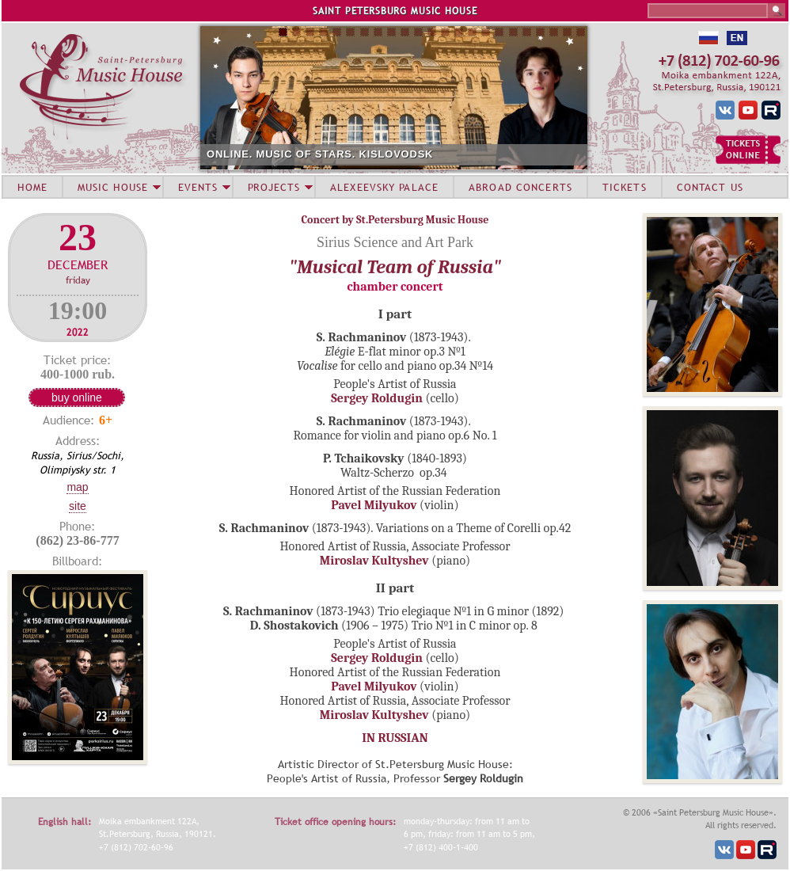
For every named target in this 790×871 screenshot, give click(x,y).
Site (77, 506)
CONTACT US (710, 187)
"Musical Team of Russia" (395, 267)
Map (77, 487)
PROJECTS (274, 187)
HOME (32, 187)
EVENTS (198, 187)
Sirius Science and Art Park (395, 242)
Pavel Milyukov (373, 505)
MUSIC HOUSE (112, 187)
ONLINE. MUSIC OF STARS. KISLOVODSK (320, 154)
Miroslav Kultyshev (374, 560)
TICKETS (624, 187)
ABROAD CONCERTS (520, 187)
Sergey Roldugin (377, 398)
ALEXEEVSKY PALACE (384, 187)
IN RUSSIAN (394, 738)
